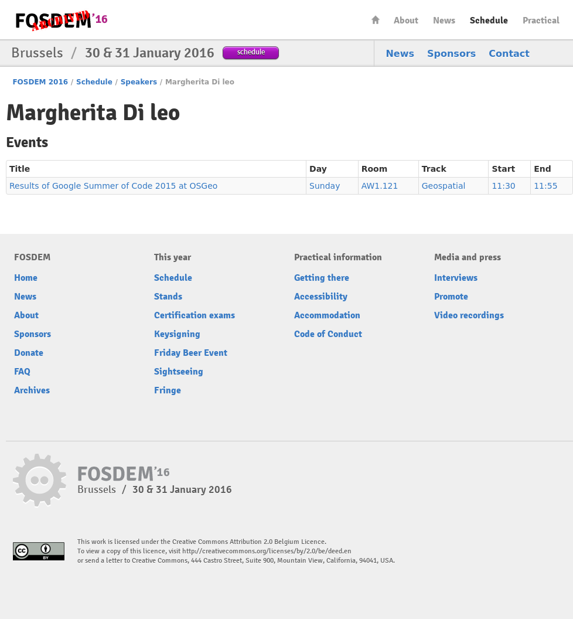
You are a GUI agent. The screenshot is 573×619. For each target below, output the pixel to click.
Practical (541, 20)
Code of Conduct (328, 334)
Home (375, 19)
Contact (509, 53)
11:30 (503, 186)
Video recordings (469, 315)
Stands (168, 296)
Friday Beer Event (190, 353)
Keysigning (177, 334)
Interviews (455, 278)
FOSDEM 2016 (40, 82)
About (406, 20)
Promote (451, 296)
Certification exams (194, 315)
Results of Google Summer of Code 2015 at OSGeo (113, 186)
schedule (251, 51)
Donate (28, 353)
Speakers (139, 82)
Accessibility (320, 296)
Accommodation (327, 315)
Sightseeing (178, 371)
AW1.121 (379, 186)
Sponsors (451, 53)
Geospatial (444, 186)
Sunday (324, 186)
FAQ (22, 371)
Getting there (321, 278)
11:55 (545, 186)
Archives (32, 390)
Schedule (489, 20)
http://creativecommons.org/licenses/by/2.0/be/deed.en (267, 551)
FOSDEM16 (61, 20)
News (444, 20)
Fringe (167, 390)
